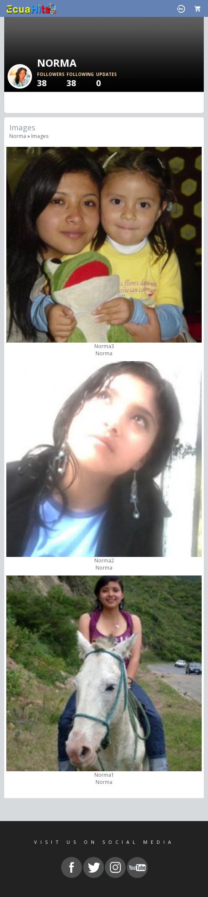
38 (52, 80)
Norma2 (104, 560)
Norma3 (104, 346)
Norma (17, 136)
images (39, 136)
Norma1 (104, 774)
